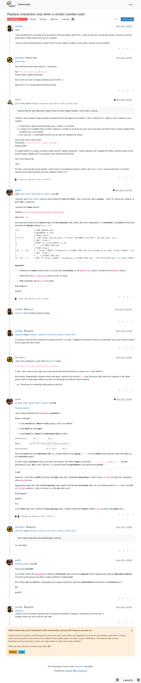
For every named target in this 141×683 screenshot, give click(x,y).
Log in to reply (127, 19)
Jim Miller (19, 26)
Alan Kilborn (20, 58)
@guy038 (28, 331)
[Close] (131, 630)
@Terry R (28, 309)
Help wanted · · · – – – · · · (17, 19)
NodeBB (68, 671)
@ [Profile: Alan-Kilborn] (97, 169)
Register (13, 652)
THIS (28, 85)
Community (24, 4)
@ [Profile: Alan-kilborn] (37, 194)
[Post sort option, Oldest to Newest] (116, 19)
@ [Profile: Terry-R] (19, 313)
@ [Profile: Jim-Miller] (20, 61)
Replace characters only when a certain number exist (54, 103)
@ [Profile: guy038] (19, 335)
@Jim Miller (31, 58)
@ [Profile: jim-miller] (25, 194)
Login (21, 652)
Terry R (18, 100)
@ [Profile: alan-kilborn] (33, 199)
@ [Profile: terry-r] (48, 194)
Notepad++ (79, 666)
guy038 (18, 190)
